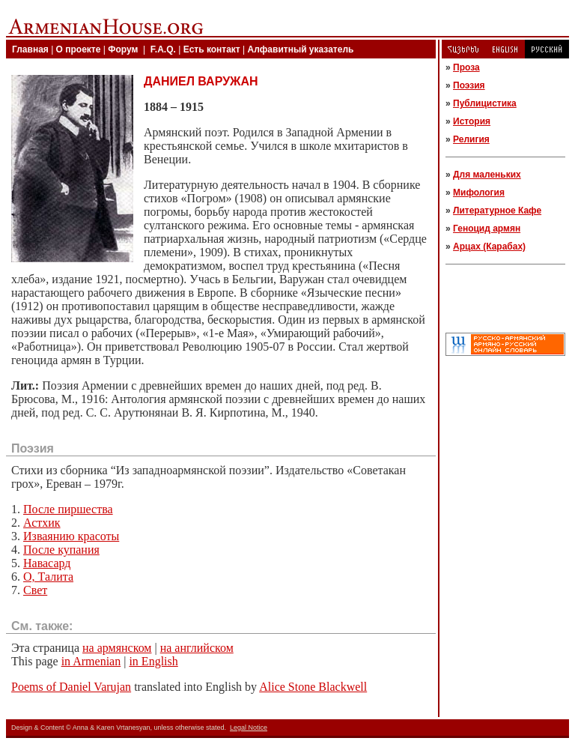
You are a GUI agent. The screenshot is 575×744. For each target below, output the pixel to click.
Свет (35, 590)
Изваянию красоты (71, 536)
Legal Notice (248, 727)
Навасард (46, 563)
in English (153, 661)
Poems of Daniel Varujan (71, 686)
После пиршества (68, 509)
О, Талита (48, 576)
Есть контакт (211, 49)
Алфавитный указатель (301, 49)
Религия (471, 139)
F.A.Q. (163, 49)
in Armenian (91, 661)
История (471, 121)
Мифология (479, 192)
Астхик (42, 522)
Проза (466, 67)
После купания (61, 549)
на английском (197, 647)
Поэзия (469, 85)
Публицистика (485, 103)
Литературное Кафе (497, 210)
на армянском (116, 647)
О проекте (78, 49)
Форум (123, 49)
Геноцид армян (486, 228)
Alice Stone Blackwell (313, 686)
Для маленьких (487, 174)
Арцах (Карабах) (489, 246)
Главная (30, 49)
